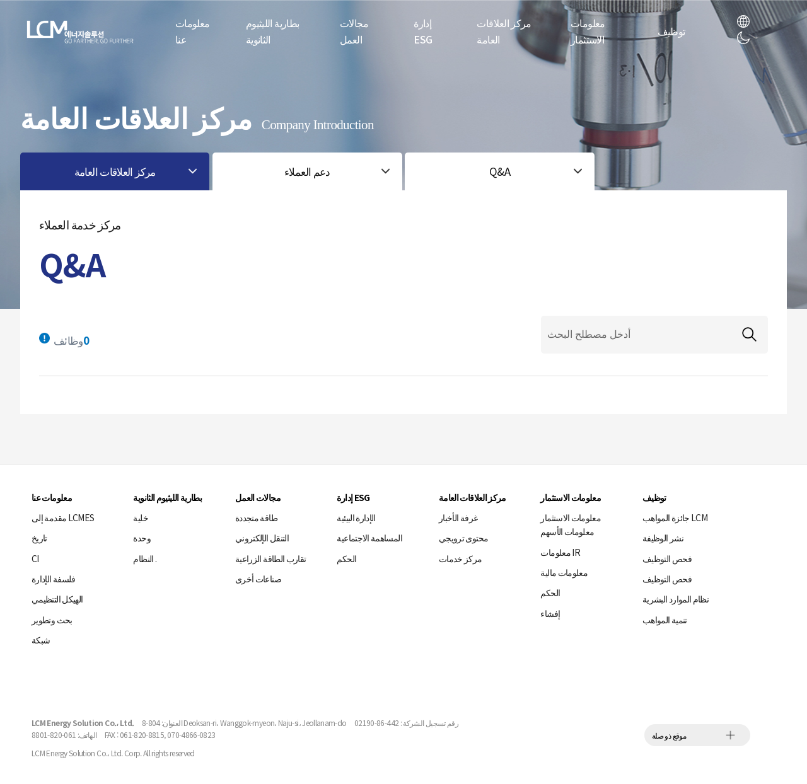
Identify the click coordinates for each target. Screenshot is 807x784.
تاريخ (39, 537)
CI (35, 558)
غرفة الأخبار (458, 517)
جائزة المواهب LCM (674, 517)
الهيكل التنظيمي (57, 598)
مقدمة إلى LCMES (63, 517)
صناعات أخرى (258, 578)
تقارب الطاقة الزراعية (270, 558)
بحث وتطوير (52, 619)
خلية (140, 517)
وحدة (141, 537)
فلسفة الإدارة (54, 578)
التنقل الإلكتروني (262, 537)
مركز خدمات (460, 558)
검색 (749, 335)
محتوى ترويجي (463, 537)
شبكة (41, 639)
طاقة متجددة (256, 517)
